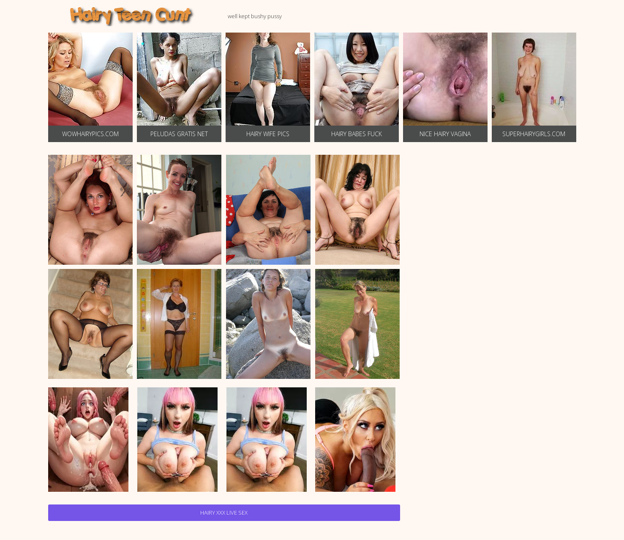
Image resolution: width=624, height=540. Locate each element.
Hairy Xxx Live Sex (224, 512)
